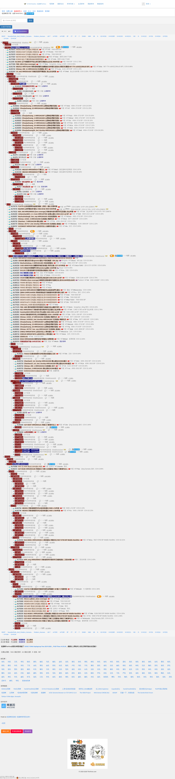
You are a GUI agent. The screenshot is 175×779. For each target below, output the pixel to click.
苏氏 (156, 665)
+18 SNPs (44, 152)
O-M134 (13, 38)
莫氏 (98, 665)
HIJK (89, 36)
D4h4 (77, 361)
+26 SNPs (48, 358)
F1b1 (71, 123)
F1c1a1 (70, 322)
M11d (65, 219)
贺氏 (130, 673)
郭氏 (117, 662)
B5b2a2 (65, 339)
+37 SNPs (43, 471)
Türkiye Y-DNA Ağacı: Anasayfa (11, 696)
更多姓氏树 (26, 681)
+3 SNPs (50, 199)
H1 (32, 336)
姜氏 (22, 669)
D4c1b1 (63, 608)
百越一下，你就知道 (127, 693)
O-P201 (165, 36)
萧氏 (34, 662)
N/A (71, 309)
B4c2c (71, 307)
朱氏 (98, 662)
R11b (82, 363)
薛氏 (73, 673)
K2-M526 (103, 36)
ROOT (3, 36)
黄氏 (73, 662)
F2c (54, 221)
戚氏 (22, 677)
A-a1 (69, 368)
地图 (40, 42)
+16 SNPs (52, 542)
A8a (66, 226)
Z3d (67, 302)
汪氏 (137, 669)
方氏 (47, 669)
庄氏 (98, 669)
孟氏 (15, 673)
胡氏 (137, 662)
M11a (71, 125)
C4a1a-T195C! (79, 265)
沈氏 (92, 669)
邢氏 (143, 669)
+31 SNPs (51, 204)
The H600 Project (85, 693)
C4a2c (64, 263)
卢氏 (73, 665)
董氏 (3, 673)
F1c (70, 510)
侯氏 (130, 665)
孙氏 (79, 662)
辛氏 (15, 677)
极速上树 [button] (6, 731)
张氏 (3, 662)
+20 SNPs (51, 142)
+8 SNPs (50, 395)
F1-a (75, 292)
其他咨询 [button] (28, 731)
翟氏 (132, 677)
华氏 (17, 681)
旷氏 (28, 677)
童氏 (124, 669)
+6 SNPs (51, 201)
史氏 (130, 669)
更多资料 (40, 182)
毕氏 (117, 669)
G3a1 (100, 66)
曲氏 (60, 677)
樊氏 (113, 677)
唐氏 (143, 662)
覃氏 (41, 665)
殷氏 (156, 673)
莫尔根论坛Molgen (145, 689)
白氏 (86, 669)
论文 (34, 11)
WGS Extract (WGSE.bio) (101, 693)
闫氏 (22, 673)
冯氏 (79, 665)
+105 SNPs (45, 231)
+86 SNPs (41, 459)
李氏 (22, 662)
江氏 (41, 677)
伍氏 (9, 673)
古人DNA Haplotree (102, 689)
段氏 (73, 677)
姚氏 (117, 665)
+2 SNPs (45, 133)
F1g (49, 285)
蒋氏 (54, 669)
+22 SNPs (51, 137)
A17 (69, 108)
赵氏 (60, 662)
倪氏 (164, 677)
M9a (91, 613)
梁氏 (124, 662)
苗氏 (9, 669)
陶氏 (162, 673)
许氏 (15, 665)
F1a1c (70, 115)
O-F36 (151, 36)
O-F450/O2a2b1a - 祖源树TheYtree (36, 4)
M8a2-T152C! (70, 300)
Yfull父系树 (17, 689)
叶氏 (34, 669)
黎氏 (41, 669)
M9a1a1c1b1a (77, 290)
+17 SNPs (49, 515)
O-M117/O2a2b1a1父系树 (50, 689)
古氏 (111, 673)
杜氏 (60, 665)
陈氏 (28, 662)
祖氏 (34, 677)
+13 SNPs (51, 491)
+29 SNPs (51, 527)
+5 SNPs (47, 179)
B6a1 (46, 64)
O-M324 (157, 36)
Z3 (65, 366)
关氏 (92, 677)
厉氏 (170, 677)
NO (134, 36)
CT (71, 36)
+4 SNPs (48, 135)
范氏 (66, 669)
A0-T (49, 36)
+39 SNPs (65, 464)
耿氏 (138, 677)
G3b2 (68, 295)
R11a (62, 270)
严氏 (124, 673)
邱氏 (156, 669)
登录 (146, 4)
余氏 (34, 665)
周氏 (86, 662)
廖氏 (34, 673)
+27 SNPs (48, 567)
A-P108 (62, 36)
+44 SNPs (47, 162)
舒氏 (47, 673)
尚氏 (105, 673)
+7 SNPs (70, 378)
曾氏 (162, 665)
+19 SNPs (51, 520)
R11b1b (51, 52)
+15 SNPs (48, 189)
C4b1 (62, 606)
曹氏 (162, 662)
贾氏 (15, 669)
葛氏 (157, 677)
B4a (76, 319)
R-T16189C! (50, 273)
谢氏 (149, 662)
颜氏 (86, 677)
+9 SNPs (45, 233)
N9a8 (71, 329)
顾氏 (92, 673)
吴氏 (66, 662)
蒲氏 (143, 673)
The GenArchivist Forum (145, 693)
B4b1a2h (79, 589)
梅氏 (125, 677)
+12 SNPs (61, 407)
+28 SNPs (49, 557)
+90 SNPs (44, 505)
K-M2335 (120, 36)
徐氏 (105, 662)
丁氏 (28, 665)
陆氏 (66, 665)
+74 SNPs (51, 76)
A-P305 (55, 36)
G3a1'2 (56, 169)
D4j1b (73, 278)
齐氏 (47, 677)
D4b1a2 (71, 118)
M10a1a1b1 (86, 618)
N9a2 (56, 304)
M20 (79, 214)
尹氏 (98, 673)
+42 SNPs (47, 167)
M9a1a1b (70, 324)
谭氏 (41, 673)
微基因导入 (18, 11)
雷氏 (149, 673)
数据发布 (100, 4)
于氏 (86, 665)
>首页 (3, 723)
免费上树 (9, 11)
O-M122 (144, 36)
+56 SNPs (48, 552)
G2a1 (56, 57)
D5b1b (48, 275)
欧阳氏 (106, 677)
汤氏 (137, 673)
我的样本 (91, 4)
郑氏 (3, 665)
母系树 (51, 4)
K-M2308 (112, 36)
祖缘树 (43, 693)
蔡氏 (9, 665)
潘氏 (92, 665)
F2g (69, 327)
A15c (54, 59)
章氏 (151, 677)
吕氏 (111, 665)
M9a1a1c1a (64, 331)
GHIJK (84, 36)
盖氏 (3, 677)
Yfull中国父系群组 (161, 689)
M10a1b (69, 216)
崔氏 (105, 665)
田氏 (54, 665)
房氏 (162, 669)
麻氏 (10, 681)
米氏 (145, 677)
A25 (67, 317)
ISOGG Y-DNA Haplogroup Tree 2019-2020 (37, 646)
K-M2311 (128, 36)
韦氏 (3, 669)
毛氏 (54, 673)
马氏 (47, 662)
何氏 (111, 662)
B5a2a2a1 (74, 224)
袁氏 (73, 669)
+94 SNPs (47, 572)
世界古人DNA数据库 (86, 689)
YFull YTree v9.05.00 (59, 646)
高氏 (130, 662)
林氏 (92, 662)
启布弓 (3, 681)
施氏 (28, 673)
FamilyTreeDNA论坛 (129, 689)
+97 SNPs (133, 255)
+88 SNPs (48, 586)
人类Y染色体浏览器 (68, 689)
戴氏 (54, 662)
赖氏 (28, 669)
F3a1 (78, 469)
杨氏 (41, 662)
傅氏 (66, 677)
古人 (29, 11)
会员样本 (81, 4)
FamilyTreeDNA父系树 (31, 689)
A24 (84, 211)
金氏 (47, 665)
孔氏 (143, 665)
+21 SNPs (51, 150)
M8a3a (56, 341)
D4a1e (64, 334)
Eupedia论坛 (116, 689)
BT (67, 36)
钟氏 (137, 665)
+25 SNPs (46, 42)
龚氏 (60, 673)
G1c (49, 54)
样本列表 (71, 4)
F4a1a (68, 206)
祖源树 (3, 693)
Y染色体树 (34, 693)
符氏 (119, 677)
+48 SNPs (54, 84)
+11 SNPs (49, 530)
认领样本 (45, 86)
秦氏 (66, 673)
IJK (94, 36)
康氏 (111, 669)
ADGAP (114, 693)
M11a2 (50, 282)
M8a (67, 297)
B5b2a (68, 209)
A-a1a (59, 69)
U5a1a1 (73, 260)
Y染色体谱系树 (22, 693)
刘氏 (9, 662)
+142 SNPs (47, 476)
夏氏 (79, 673)
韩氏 (124, 665)
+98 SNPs (79, 47)
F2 (90, 616)
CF (75, 36)
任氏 (60, 669)
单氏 (149, 669)
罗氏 (168, 665)
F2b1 (58, 604)
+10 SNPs (50, 147)
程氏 (168, 662)
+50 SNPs (44, 103)
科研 (25, 11)
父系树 (11, 693)
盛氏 (79, 677)
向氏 (168, 673)
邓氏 (105, 669)
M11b (50, 287)
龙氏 (168, 669)
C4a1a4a (60, 466)
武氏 (79, 669)
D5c (69, 314)
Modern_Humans (39, 36)
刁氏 (117, 673)
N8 (88, 280)
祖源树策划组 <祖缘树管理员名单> (18, 717)
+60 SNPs (111, 596)
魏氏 (149, 665)
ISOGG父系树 (5, 689)
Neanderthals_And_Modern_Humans (19, 36)
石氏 (86, 673)
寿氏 (9, 677)
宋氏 (22, 665)
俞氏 (54, 677)
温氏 (98, 677)
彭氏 (156, 662)
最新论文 (60, 4)
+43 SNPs (63, 248)
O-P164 (6, 38)
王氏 (15, 662)
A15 (49, 49)
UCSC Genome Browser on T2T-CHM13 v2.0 (63, 693)
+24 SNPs (44, 81)
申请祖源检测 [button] (16, 731)
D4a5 (67, 71)
